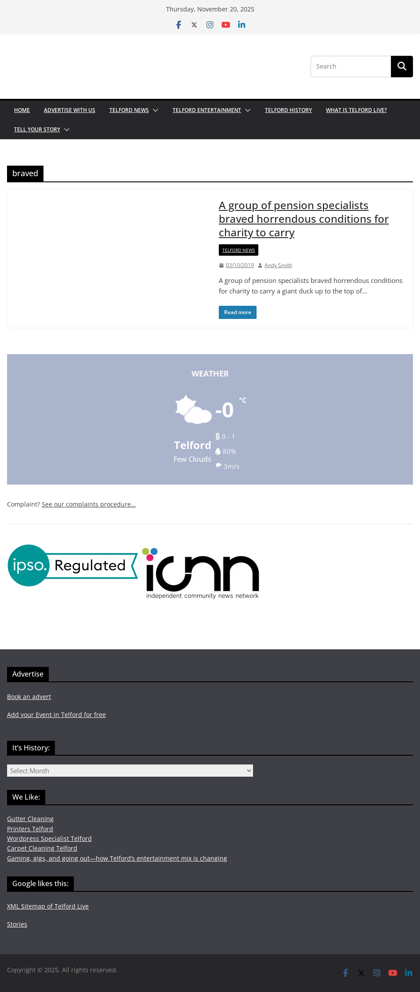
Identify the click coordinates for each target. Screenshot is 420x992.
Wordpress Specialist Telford (49, 838)
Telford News (129, 110)
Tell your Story (37, 129)
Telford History (288, 110)
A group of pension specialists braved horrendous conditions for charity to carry (304, 218)
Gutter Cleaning (30, 819)
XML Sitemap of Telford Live (48, 906)
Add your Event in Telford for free (56, 714)
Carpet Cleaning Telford (42, 848)
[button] (154, 110)
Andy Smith (278, 265)
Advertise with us (69, 110)
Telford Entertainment (207, 110)
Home (22, 110)
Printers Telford (30, 829)
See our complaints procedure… (89, 504)
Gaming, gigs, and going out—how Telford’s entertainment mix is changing (117, 858)
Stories (17, 924)
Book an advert (29, 696)
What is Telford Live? (356, 110)
